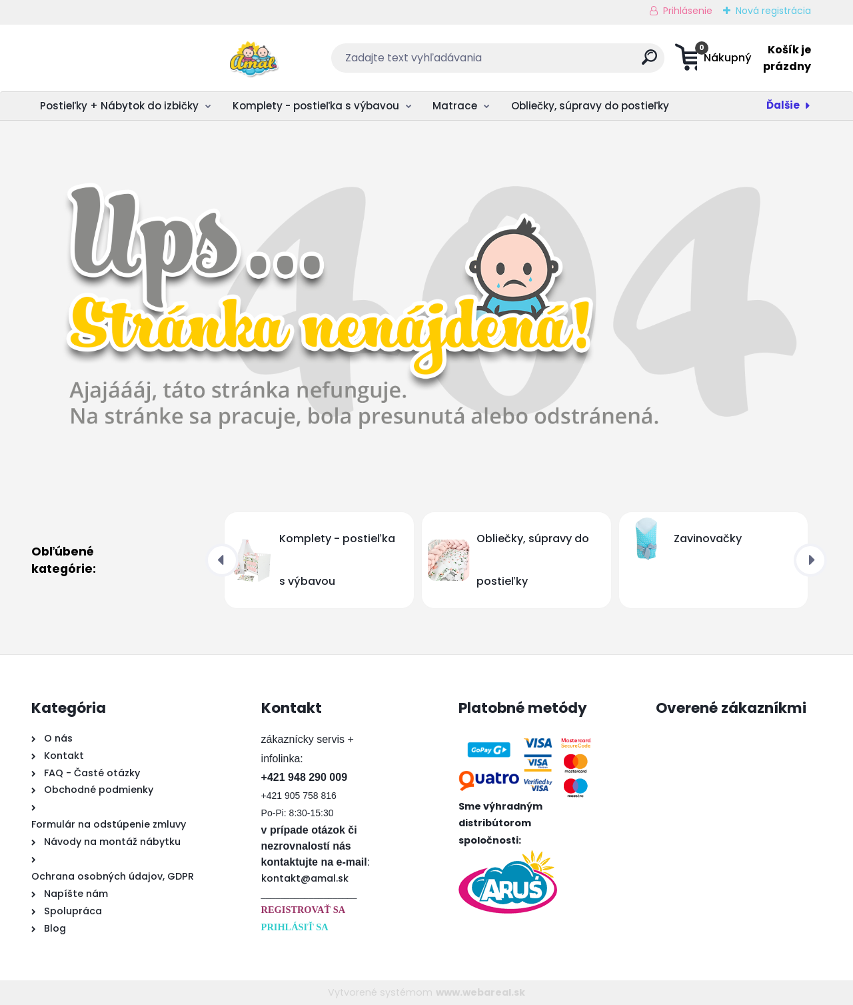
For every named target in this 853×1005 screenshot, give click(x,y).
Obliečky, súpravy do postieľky (590, 106)
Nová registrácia (773, 10)
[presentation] (222, 560)
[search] (557, 62)
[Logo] (113, 58)
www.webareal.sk (480, 992)
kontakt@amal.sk (305, 878)
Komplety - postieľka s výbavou (316, 106)
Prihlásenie (687, 10)
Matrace (454, 106)
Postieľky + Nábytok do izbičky (119, 106)
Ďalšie (783, 105)
